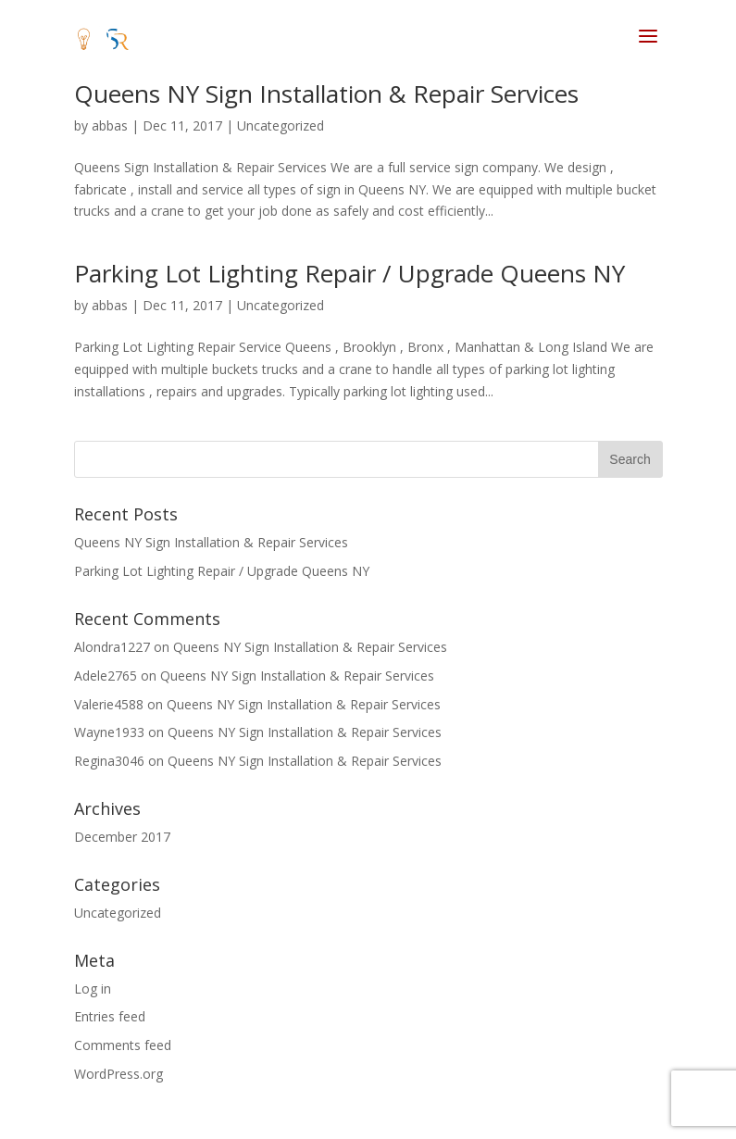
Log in (92, 988)
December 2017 (122, 836)
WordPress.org (118, 1074)
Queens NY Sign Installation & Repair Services (326, 93)
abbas (110, 125)
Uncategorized (280, 125)
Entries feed (109, 1016)
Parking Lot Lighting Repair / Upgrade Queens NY (349, 273)
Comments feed (122, 1045)
